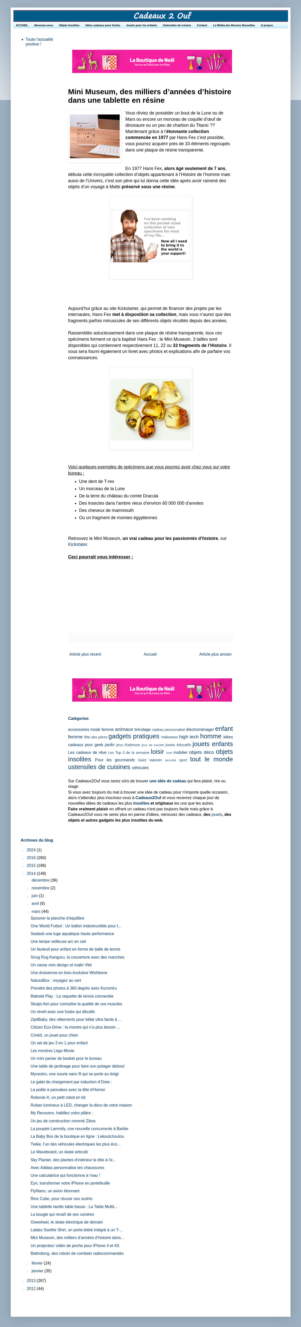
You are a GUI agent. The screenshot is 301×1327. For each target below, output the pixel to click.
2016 (32, 858)
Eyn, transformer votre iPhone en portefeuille (70, 1183)
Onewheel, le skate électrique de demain (66, 1222)
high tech (189, 736)
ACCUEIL (22, 25)
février (37, 1263)
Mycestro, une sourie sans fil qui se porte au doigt (74, 1074)
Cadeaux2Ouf (148, 798)
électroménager (200, 729)
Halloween (169, 737)
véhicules (140, 768)
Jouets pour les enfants (141, 25)
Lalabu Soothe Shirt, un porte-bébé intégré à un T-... (76, 1230)
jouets (217, 814)
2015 (32, 865)
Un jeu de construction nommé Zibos (63, 1121)
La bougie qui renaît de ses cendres (62, 1214)
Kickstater (77, 544)
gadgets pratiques (133, 736)
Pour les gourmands (115, 760)
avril (35, 903)
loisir (157, 751)
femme (75, 736)
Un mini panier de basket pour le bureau (66, 1058)
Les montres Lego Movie (52, 1051)
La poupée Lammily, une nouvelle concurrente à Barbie (79, 1129)
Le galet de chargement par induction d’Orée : (71, 1082)
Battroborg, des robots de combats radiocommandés (77, 1253)
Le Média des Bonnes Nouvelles (234, 25)
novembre (40, 888)
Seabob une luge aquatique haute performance (72, 934)
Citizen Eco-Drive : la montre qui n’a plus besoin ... (75, 1027)
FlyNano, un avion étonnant (54, 1191)
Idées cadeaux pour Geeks (102, 25)
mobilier (181, 752)
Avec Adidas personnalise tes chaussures (67, 1168)
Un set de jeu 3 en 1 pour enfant (59, 1043)
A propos (267, 25)
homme (210, 736)
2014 (32, 873)
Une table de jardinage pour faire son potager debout (77, 1066)
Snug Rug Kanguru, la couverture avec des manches (77, 957)
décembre (40, 880)
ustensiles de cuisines (99, 766)
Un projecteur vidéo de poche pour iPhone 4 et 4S (74, 1246)
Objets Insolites (69, 25)
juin (35, 896)
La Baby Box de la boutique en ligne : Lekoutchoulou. (77, 1136)
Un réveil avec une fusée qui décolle (62, 1012)
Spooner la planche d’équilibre (57, 918)
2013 (32, 1281)
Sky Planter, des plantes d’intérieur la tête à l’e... (73, 1160)
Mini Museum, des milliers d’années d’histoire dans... (77, 1238)
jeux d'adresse (128, 745)
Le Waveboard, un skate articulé (59, 1152)
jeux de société (153, 745)
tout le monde (211, 759)
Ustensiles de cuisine (177, 25)
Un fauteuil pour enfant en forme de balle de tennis (75, 949)
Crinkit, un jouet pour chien (54, 1035)
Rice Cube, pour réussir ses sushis (61, 1199)
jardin (110, 745)
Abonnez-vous (43, 25)
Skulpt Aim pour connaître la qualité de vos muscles (76, 1004)
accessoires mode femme (91, 729)
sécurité (170, 760)
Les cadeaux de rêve (87, 752)
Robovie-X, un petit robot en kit (57, 1097)
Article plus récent (85, 654)
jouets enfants (213, 743)
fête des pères (95, 737)
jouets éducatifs (178, 745)
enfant (224, 728)
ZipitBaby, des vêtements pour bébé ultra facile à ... (75, 1019)
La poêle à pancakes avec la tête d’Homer (67, 1090)
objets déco (201, 752)
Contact (202, 25)
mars (36, 911)
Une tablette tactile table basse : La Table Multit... (73, 1207)
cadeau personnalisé (168, 730)
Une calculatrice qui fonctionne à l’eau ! (65, 1175)
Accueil (150, 654)
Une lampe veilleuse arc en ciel (58, 941)
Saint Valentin (150, 760)
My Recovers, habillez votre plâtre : (61, 1113)
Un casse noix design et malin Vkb (61, 965)
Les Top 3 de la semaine (128, 753)
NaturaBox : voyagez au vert (55, 980)
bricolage (142, 729)
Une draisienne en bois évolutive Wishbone (68, 973)
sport (183, 760)
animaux (124, 729)
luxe (169, 753)
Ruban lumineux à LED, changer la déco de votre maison (81, 1105)
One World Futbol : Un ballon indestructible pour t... (75, 926)
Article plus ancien (215, 654)
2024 (32, 850)
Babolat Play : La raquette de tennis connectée (71, 996)
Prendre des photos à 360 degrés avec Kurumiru (73, 988)
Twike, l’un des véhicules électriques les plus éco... (75, 1144)
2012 (32, 1289)
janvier (37, 1271)
